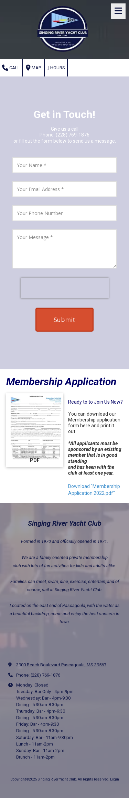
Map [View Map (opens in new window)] (33, 68)
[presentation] (65, 288)
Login (114, 779)
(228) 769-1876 (45, 675)
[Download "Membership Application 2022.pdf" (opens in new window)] (34, 430)
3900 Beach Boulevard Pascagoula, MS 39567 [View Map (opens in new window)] (61, 664)
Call (11, 68)
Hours (56, 68)
